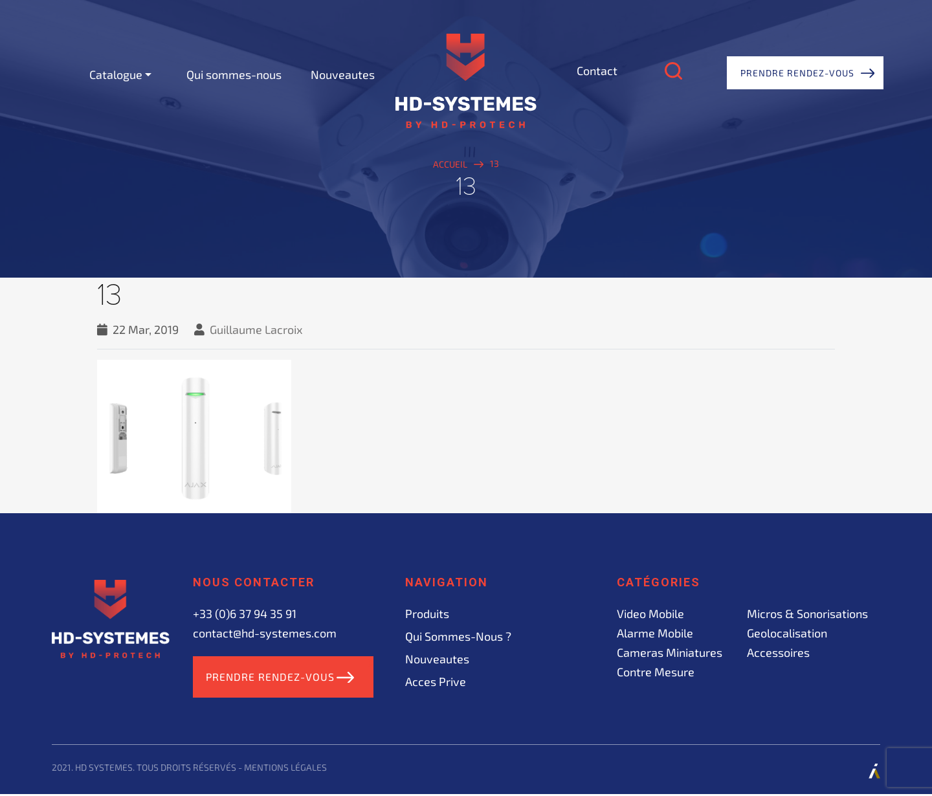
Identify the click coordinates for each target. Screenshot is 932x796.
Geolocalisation (787, 633)
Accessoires (778, 652)
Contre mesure (655, 672)
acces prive (435, 681)
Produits (427, 613)
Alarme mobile (655, 633)
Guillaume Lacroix (256, 329)
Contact (597, 70)
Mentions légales (285, 769)
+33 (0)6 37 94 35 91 (244, 613)
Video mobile (650, 613)
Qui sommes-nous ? (458, 636)
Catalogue (115, 74)
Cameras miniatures (669, 652)
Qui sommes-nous (234, 74)
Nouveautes (343, 74)
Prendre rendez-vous (797, 72)
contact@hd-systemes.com (265, 633)
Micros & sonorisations (807, 613)
